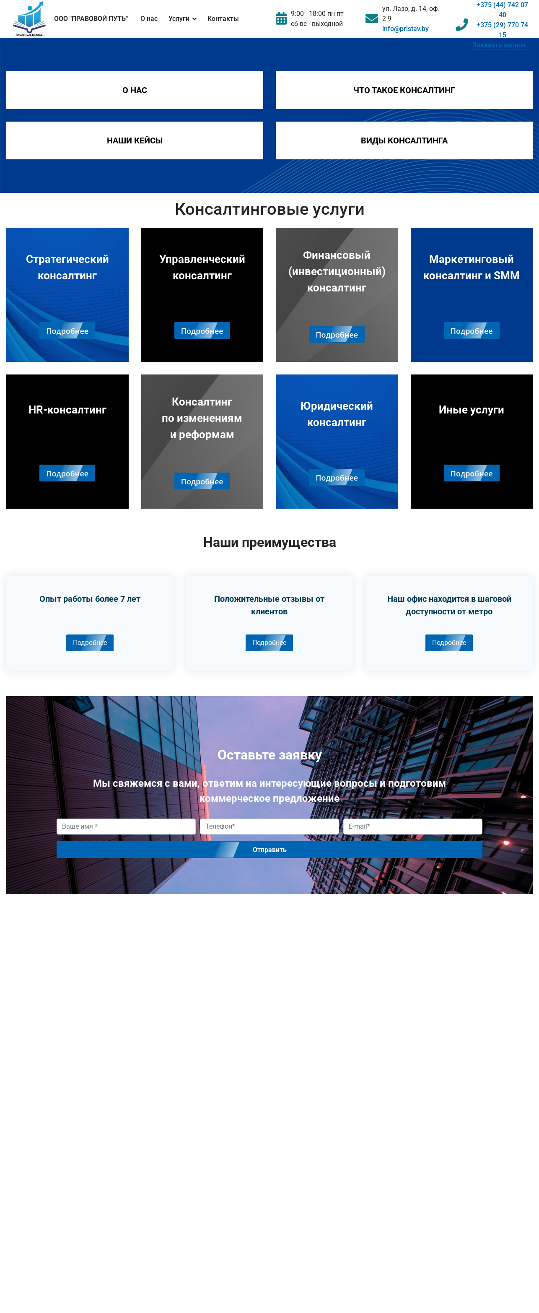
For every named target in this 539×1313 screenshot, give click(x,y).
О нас (149, 19)
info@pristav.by (405, 29)
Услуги (178, 19)
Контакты (223, 19)
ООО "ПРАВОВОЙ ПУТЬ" (91, 19)
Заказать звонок (499, 45)
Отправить (270, 850)
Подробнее (90, 643)
